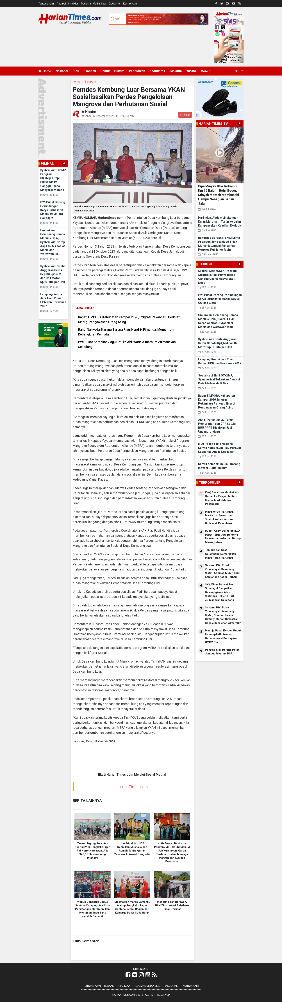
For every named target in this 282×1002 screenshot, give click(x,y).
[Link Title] (128, 975)
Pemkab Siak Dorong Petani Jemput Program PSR (222, 651)
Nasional (62, 71)
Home (44, 71)
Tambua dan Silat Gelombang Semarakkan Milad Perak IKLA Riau (220, 553)
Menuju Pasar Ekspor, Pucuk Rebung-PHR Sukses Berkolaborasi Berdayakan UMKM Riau (223, 636)
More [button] (204, 71)
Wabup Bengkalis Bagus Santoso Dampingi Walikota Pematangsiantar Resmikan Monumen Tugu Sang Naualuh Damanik (92, 909)
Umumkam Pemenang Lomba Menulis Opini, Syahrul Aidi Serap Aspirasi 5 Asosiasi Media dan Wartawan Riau (53, 242)
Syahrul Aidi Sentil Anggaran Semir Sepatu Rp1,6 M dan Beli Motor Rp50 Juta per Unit (52, 274)
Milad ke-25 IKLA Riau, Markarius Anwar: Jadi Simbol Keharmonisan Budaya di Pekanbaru (219, 517)
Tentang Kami (46, 3)
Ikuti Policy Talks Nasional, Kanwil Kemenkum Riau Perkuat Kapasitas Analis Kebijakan (219, 447)
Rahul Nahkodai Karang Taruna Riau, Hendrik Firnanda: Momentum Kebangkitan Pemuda (126, 332)
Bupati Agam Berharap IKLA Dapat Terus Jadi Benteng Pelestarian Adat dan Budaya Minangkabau (223, 536)
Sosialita (175, 71)
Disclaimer (115, 3)
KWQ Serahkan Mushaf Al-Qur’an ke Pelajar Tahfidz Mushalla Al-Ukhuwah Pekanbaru (222, 498)
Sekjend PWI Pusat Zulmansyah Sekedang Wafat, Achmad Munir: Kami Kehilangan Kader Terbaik (222, 571)
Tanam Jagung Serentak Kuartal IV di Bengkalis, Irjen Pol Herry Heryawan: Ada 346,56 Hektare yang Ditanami (92, 850)
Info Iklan (73, 3)
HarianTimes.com (133, 787)
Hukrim (119, 71)
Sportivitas (157, 71)
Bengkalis (90, 81)
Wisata (191, 71)
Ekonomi (90, 71)
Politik (105, 71)
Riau (76, 71)
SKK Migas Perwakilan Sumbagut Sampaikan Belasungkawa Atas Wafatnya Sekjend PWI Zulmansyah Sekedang (219, 592)
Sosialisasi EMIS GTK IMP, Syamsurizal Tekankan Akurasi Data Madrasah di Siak (219, 379)
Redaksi (61, 3)
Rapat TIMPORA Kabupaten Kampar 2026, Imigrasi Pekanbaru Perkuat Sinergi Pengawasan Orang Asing (129, 319)
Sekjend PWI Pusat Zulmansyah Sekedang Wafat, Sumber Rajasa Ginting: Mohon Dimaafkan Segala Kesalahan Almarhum (223, 615)
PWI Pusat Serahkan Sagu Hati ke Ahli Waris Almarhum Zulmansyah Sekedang (127, 344)
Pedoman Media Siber (93, 3)
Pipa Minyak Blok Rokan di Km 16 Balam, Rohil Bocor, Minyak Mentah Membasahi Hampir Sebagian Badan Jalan (218, 194)
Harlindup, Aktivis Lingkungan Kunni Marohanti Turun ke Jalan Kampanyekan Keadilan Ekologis (220, 221)
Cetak (185, 114)
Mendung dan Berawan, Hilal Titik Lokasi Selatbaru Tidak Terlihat (172, 905)
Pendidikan (137, 71)
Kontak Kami (130, 3)
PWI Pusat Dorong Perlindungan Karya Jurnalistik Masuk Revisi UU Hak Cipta (52, 210)
